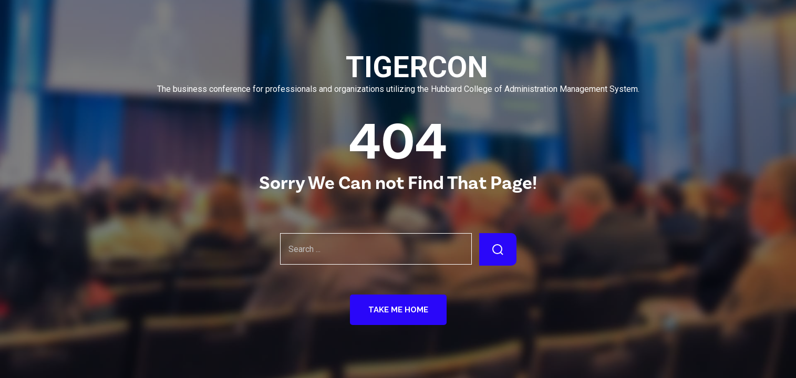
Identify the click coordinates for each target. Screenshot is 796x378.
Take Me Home (398, 309)
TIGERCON (398, 67)
